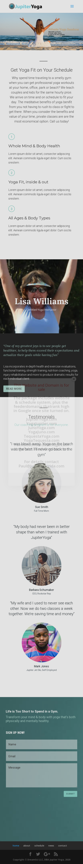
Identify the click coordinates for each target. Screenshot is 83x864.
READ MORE (14, 388)
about (26, 845)
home (16, 845)
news (51, 845)
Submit (70, 794)
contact (62, 845)
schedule (39, 845)
